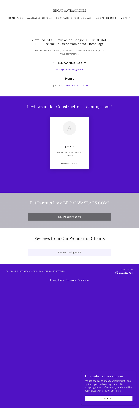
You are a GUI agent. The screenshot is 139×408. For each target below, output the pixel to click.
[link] (69, 10)
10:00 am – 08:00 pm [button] (74, 85)
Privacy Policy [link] (57, 280)
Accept (108, 398)
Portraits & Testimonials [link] (74, 18)
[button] (126, 18)
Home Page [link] (15, 18)
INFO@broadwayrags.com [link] (69, 69)
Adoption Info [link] (106, 18)
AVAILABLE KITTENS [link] (39, 18)
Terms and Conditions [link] (77, 280)
